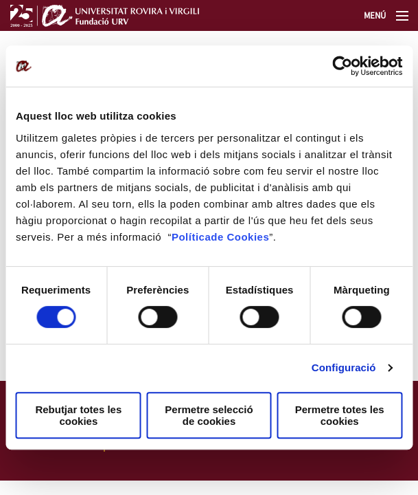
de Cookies (240, 237)
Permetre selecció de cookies (209, 415)
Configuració (344, 367)
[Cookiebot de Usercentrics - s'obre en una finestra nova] (342, 66)
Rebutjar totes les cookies (78, 415)
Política (191, 237)
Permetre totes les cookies (339, 415)
